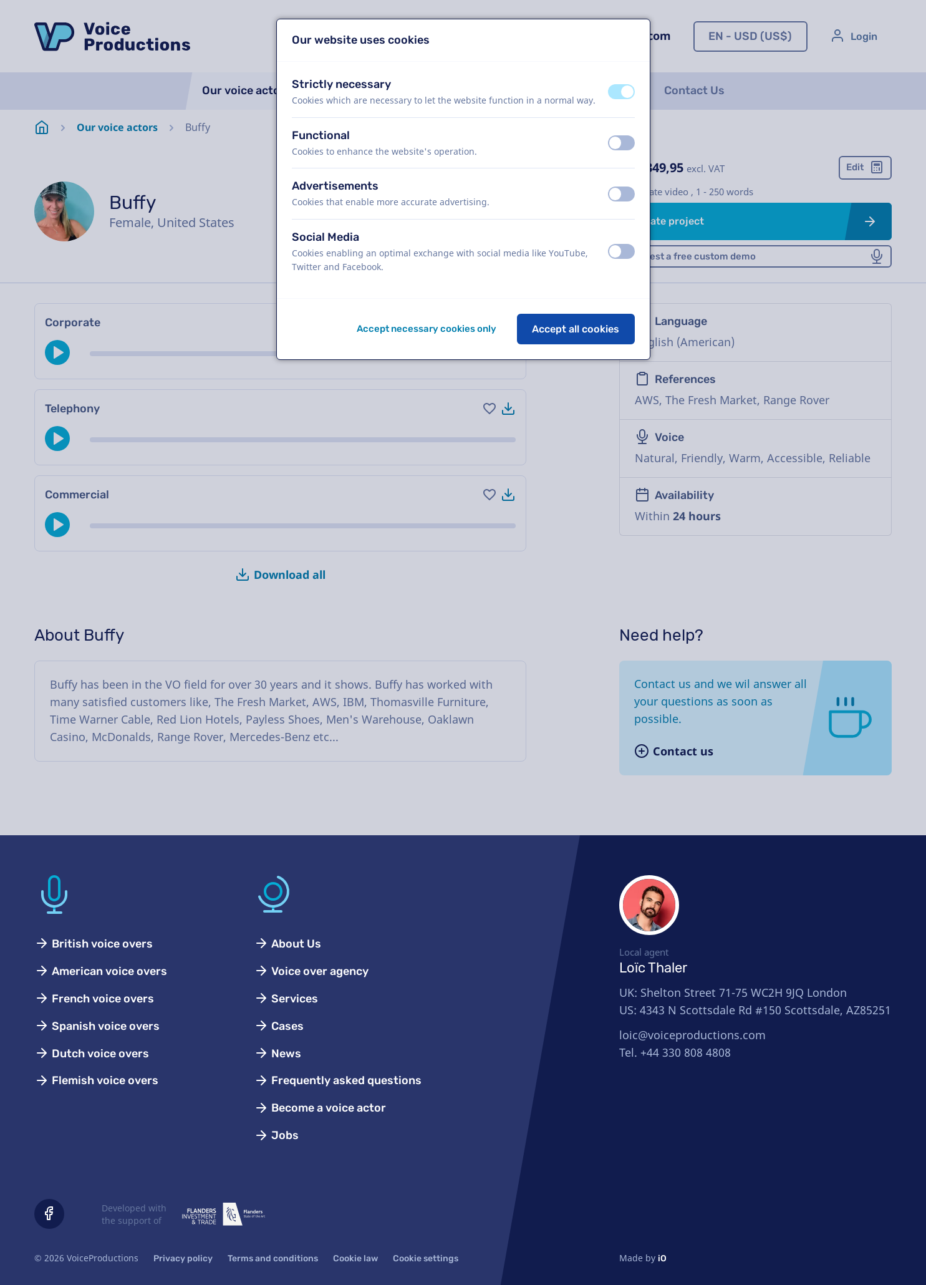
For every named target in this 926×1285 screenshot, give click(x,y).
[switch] (621, 91)
